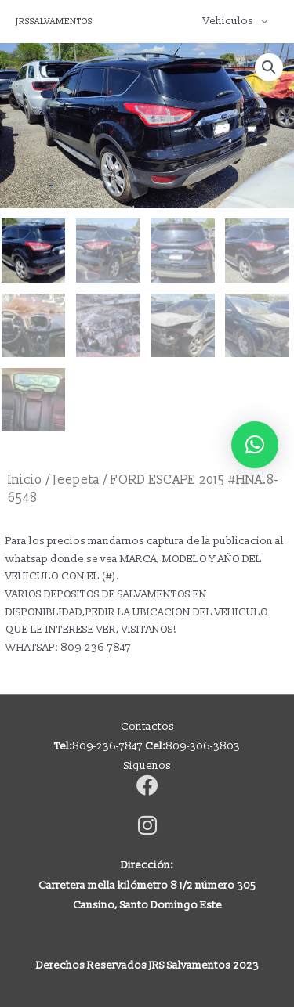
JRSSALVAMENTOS (54, 21)
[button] (269, 67)
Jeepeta (76, 480)
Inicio (25, 480)
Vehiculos (228, 20)
